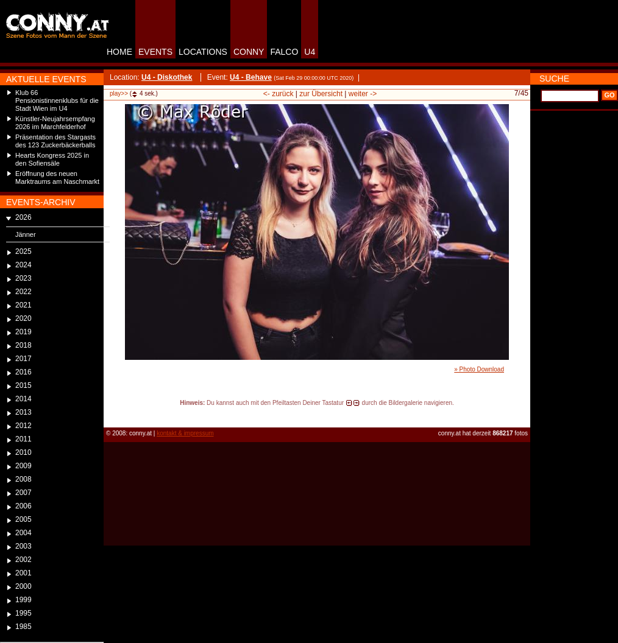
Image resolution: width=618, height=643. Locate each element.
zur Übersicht (321, 94)
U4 (309, 52)
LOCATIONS (203, 52)
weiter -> (363, 94)
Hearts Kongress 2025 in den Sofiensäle (52, 159)
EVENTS (155, 52)
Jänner (25, 234)
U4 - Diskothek (166, 77)
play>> (119, 93)
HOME (119, 52)
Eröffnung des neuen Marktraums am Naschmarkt (57, 177)
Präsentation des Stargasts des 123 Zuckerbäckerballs (55, 141)
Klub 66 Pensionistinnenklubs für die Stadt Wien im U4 (57, 100)
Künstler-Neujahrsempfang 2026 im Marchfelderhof (55, 122)
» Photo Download (479, 369)
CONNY (249, 52)
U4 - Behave (251, 77)
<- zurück (278, 94)
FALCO (284, 52)
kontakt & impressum (185, 433)
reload (114, 414)
